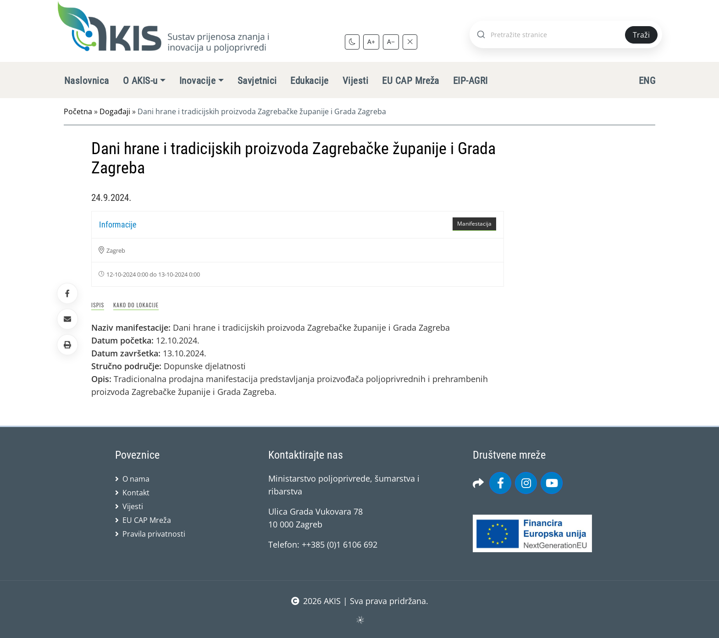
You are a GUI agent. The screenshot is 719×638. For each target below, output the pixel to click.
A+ (371, 41)
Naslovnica (86, 80)
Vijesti (355, 80)
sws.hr (360, 619)
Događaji (115, 111)
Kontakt (135, 493)
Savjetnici (257, 80)
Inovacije (197, 80)
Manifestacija (474, 223)
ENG (647, 80)
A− (391, 41)
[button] (67, 344)
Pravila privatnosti (153, 534)
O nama (135, 479)
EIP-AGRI (470, 80)
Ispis (97, 305)
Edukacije (309, 80)
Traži (641, 35)
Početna (78, 111)
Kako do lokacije (136, 305)
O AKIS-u (140, 80)
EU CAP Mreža (410, 80)
